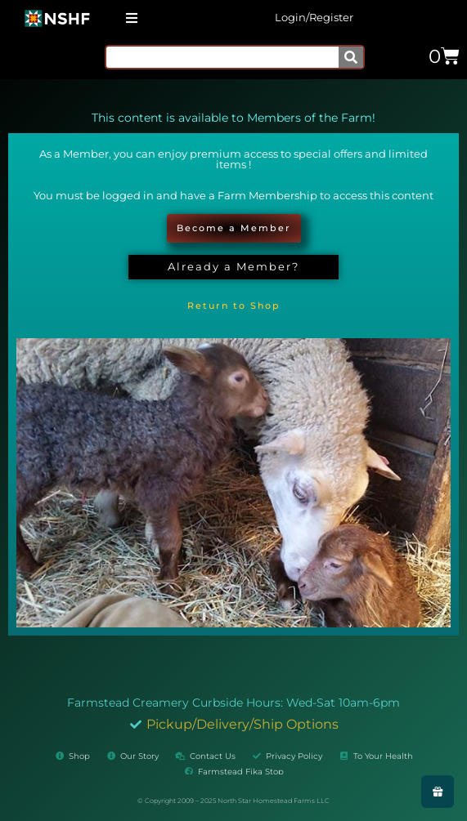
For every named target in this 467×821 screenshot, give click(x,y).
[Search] (351, 57)
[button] (131, 17)
